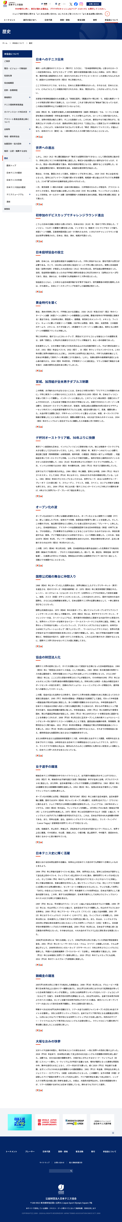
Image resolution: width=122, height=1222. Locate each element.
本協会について (111, 19)
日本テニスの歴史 (14, 172)
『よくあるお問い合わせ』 (92, 13)
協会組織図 (9, 82)
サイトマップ (45, 1162)
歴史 (17, 158)
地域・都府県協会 (11, 136)
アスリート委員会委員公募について (16, 120)
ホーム (4, 43)
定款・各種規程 (11, 90)
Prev (5, 1122)
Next (117, 1122)
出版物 (17, 129)
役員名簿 (8, 75)
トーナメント (9, 19)
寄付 (93, 1151)
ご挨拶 (7, 61)
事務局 (7, 208)
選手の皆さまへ (30, 19)
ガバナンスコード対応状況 (17, 111)
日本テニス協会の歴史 (16, 187)
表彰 (8, 201)
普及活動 (81, 19)
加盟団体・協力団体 (17, 143)
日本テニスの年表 (14, 179)
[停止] (113, 1133)
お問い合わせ (112, 4)
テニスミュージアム (19, 194)
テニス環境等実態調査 (13, 104)
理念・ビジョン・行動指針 (15, 68)
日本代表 (48, 19)
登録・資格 (65, 19)
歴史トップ (11, 165)
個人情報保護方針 (75, 1162)
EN (82, 3)
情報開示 (17, 97)
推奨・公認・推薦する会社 (15, 150)
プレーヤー (30, 1151)
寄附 (95, 19)
